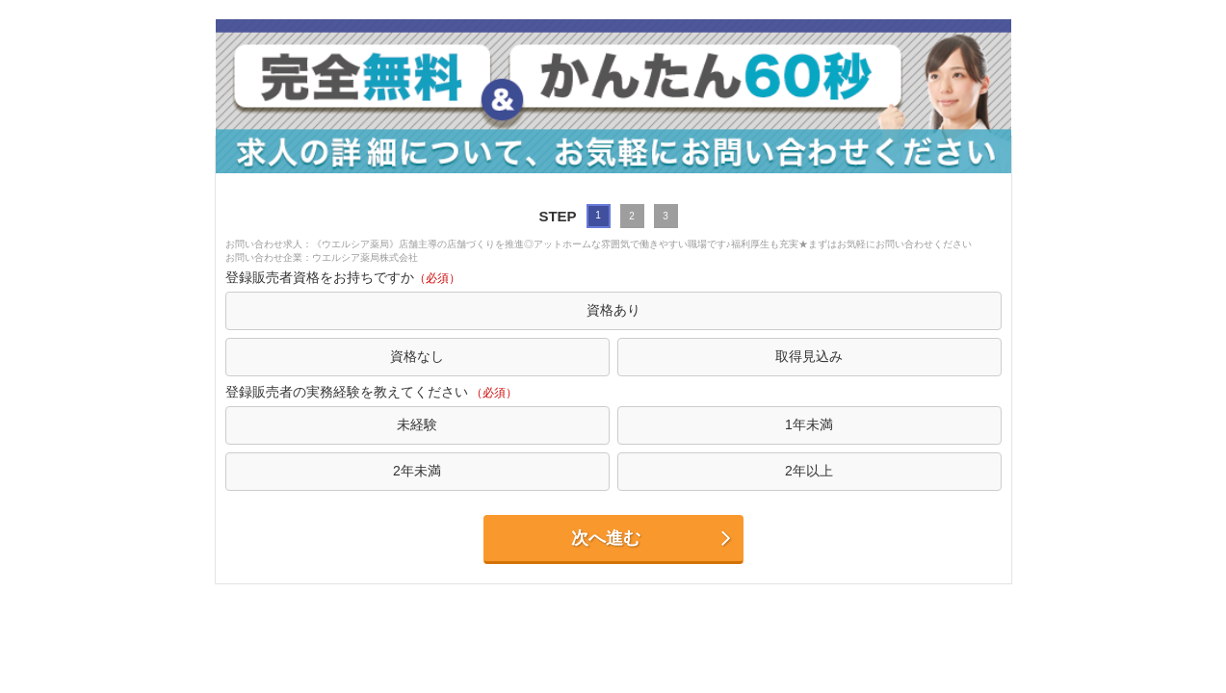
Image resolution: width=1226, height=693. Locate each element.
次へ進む (652, 539)
